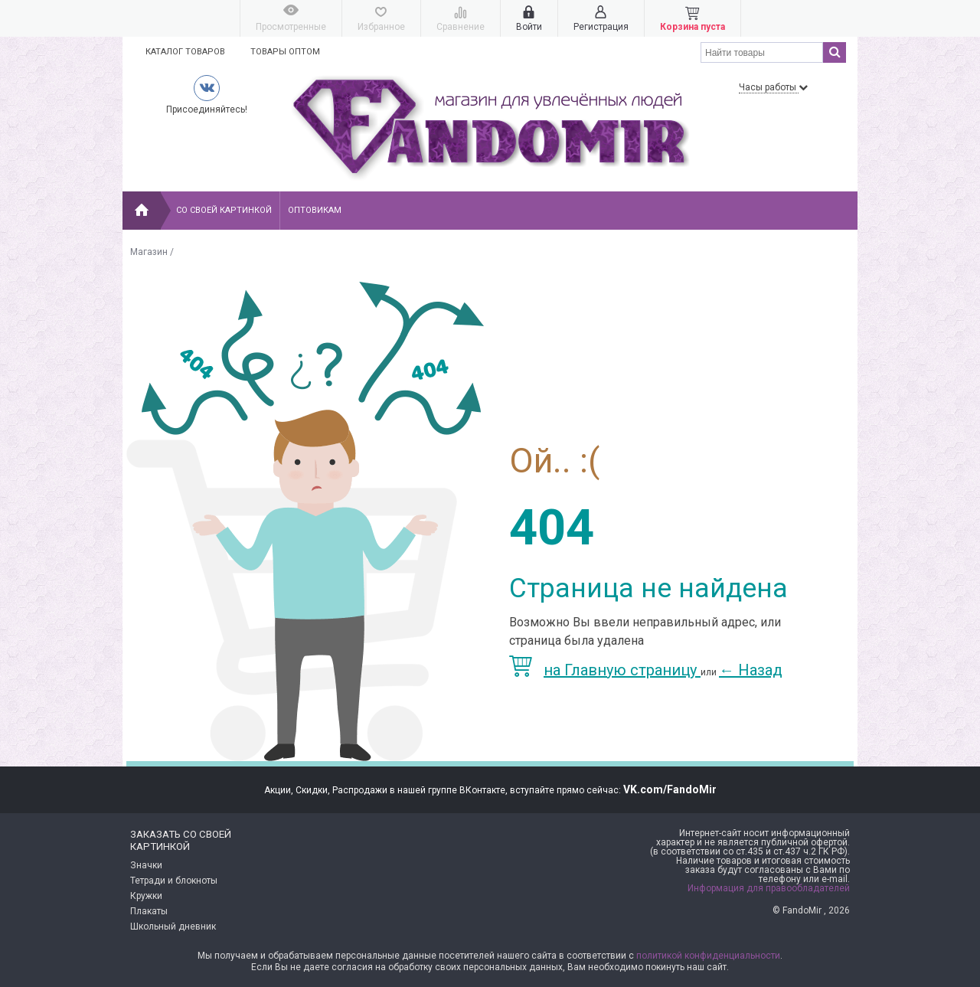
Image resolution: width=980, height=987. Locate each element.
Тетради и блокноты (173, 880)
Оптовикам (314, 210)
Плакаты (149, 911)
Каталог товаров (185, 52)
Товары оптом (285, 52)
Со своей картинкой (224, 210)
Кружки (146, 896)
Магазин (149, 252)
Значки (146, 865)
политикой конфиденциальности (708, 955)
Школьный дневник (173, 926)
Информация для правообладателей (769, 888)
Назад (750, 670)
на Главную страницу (605, 670)
